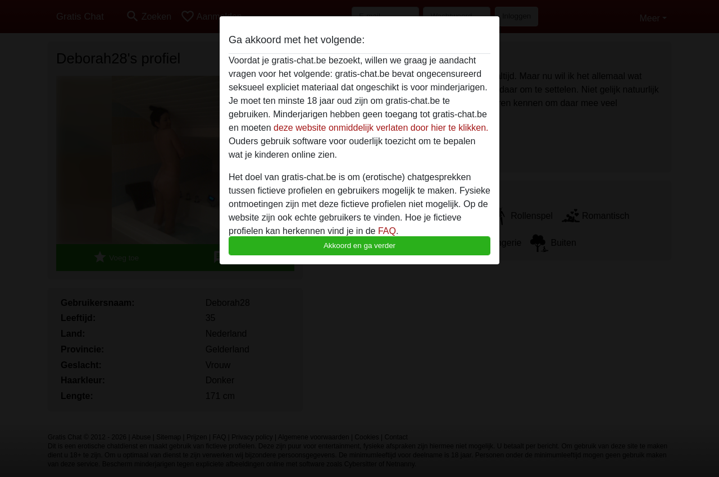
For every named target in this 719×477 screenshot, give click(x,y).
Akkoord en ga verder (359, 245)
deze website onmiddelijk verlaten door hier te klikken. (381, 127)
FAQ (387, 231)
